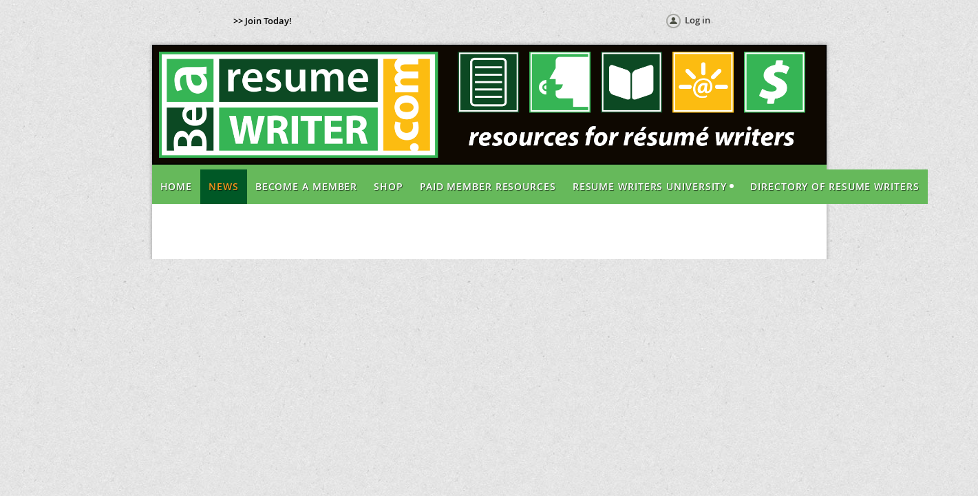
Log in (697, 20)
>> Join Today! (262, 20)
